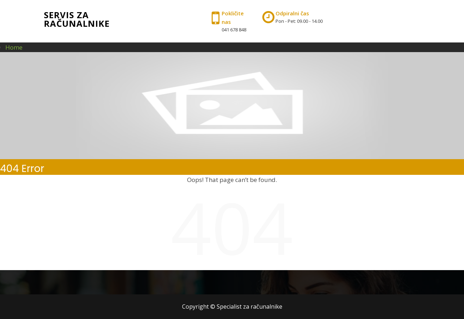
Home (13, 47)
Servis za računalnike (77, 19)
